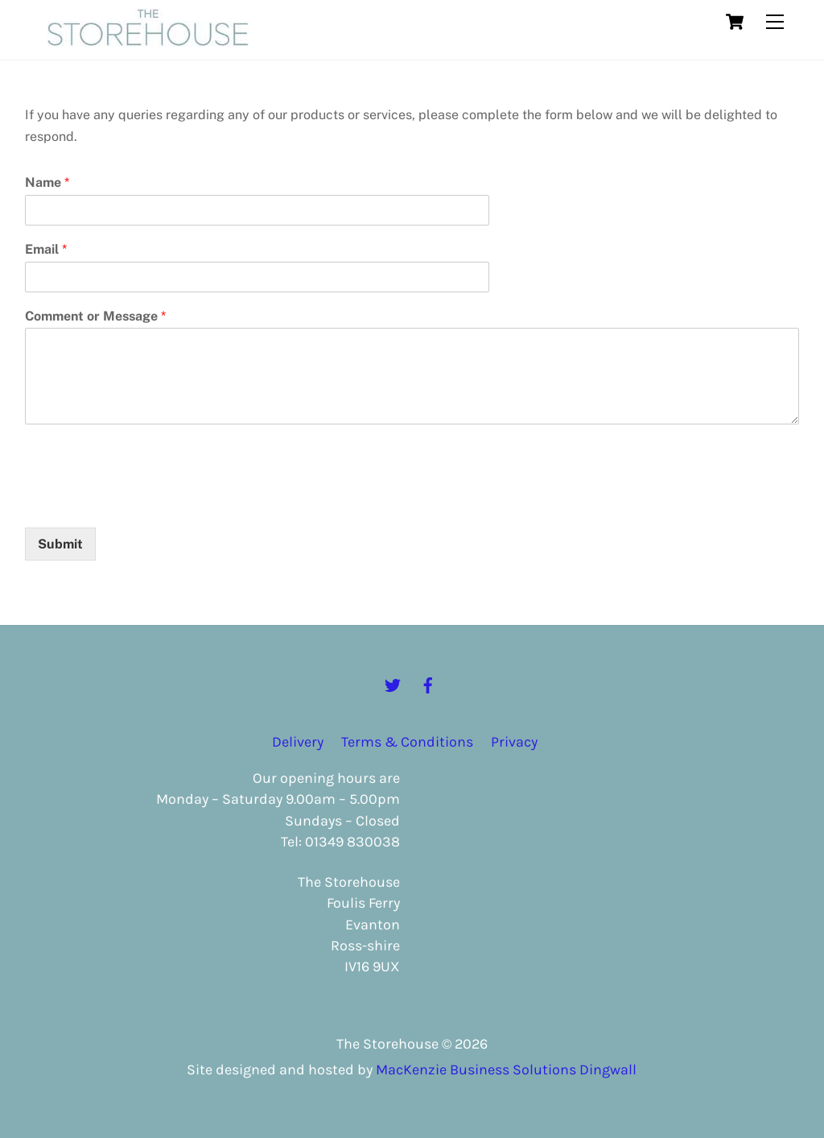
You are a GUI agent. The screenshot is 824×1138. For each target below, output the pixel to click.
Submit (60, 544)
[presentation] (147, 501)
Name (47, 182)
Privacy (514, 742)
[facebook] (428, 684)
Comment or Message (95, 316)
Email (46, 249)
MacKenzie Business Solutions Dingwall (506, 1069)
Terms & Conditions (407, 742)
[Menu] (775, 22)
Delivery (297, 742)
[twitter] (393, 684)
